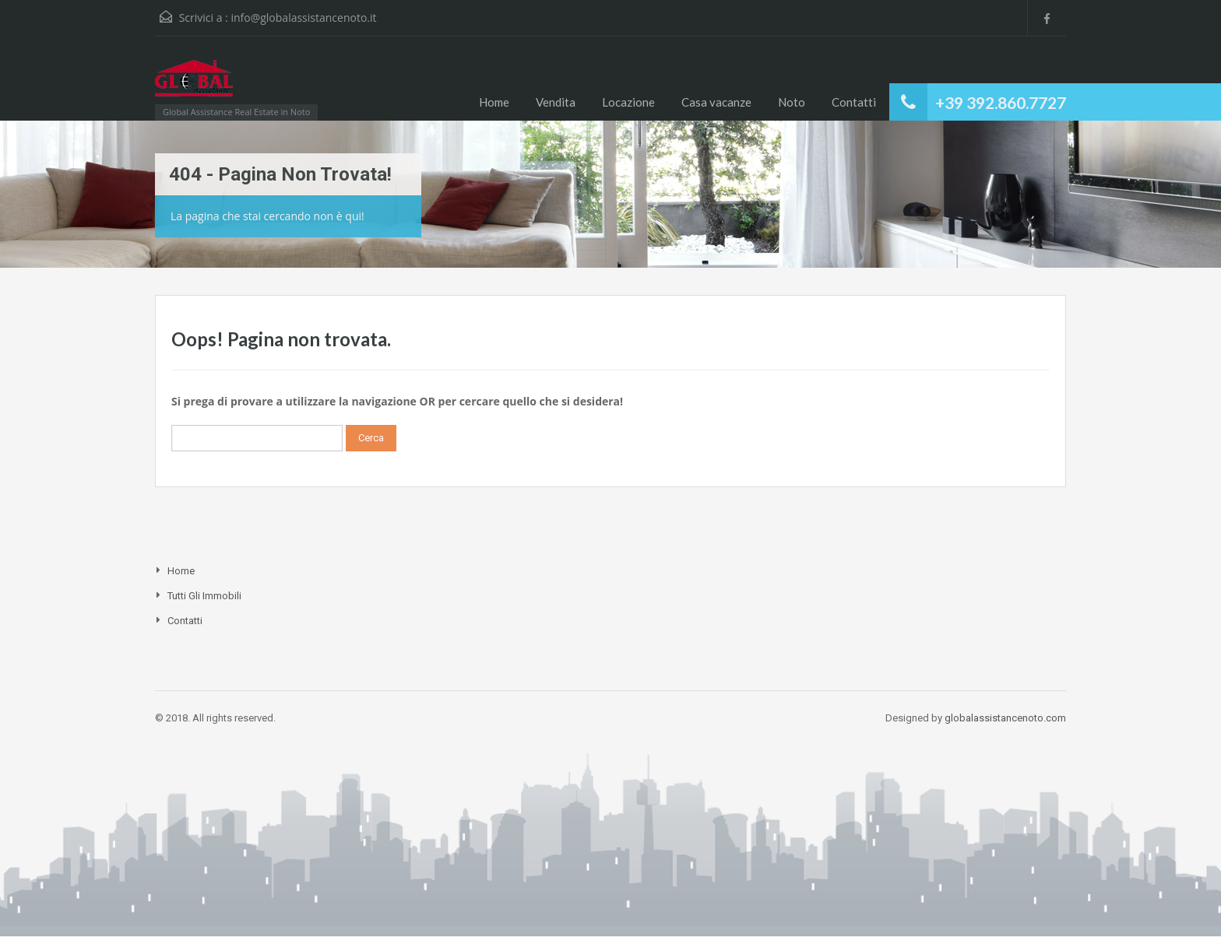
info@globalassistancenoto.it (303, 17)
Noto (791, 102)
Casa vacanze (716, 102)
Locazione (628, 102)
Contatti (854, 102)
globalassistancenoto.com (1005, 718)
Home (494, 102)
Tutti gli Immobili (204, 596)
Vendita (555, 102)
